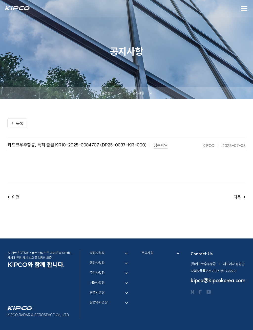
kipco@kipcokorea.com (218, 280)
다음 (239, 197)
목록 (17, 123)
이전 (13, 197)
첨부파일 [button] (161, 145)
